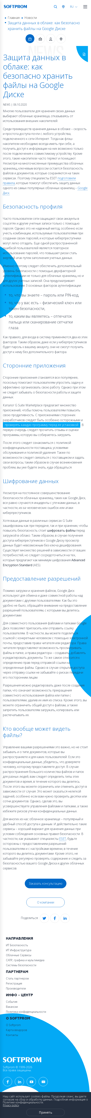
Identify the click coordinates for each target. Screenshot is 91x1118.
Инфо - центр (19, 995)
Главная (14, 18)
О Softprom (18, 1018)
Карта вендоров (16, 1030)
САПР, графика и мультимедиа (25, 960)
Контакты (12, 1035)
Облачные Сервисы (18, 955)
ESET (62, 839)
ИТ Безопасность (17, 945)
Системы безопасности (21, 965)
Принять (45, 1112)
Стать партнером (17, 978)
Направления (19, 938)
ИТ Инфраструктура (18, 950)
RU (72, 6)
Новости (30, 18)
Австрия (64, 7)
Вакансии (12, 1007)
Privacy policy (11, 1105)
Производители (16, 988)
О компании (45, 902)
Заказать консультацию (45, 883)
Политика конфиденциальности (26, 1012)
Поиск (55, 7)
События (11, 1002)
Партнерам (17, 972)
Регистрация (14, 983)
